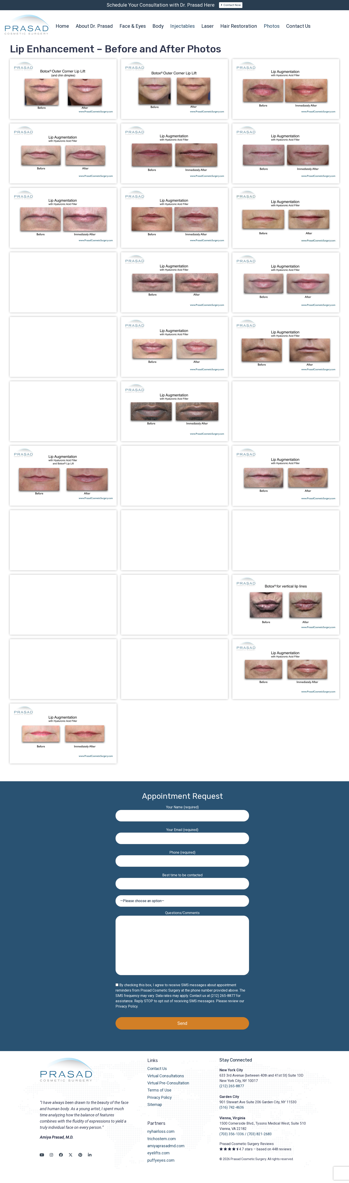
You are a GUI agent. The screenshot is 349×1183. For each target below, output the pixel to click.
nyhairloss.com (160, 1136)
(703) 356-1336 (231, 1139)
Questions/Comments (182, 948)
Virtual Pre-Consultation (168, 1087)
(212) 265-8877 (231, 1091)
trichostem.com (161, 1143)
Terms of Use (159, 1094)
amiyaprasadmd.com (166, 1150)
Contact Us (157, 1073)
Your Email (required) (182, 838)
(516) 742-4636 (231, 1112)
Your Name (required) (182, 816)
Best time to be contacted (182, 884)
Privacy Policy (127, 1011)
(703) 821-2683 (259, 1139)
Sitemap (154, 1109)
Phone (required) (182, 861)
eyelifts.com (158, 1157)
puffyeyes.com (160, 1164)
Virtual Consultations (165, 1080)
